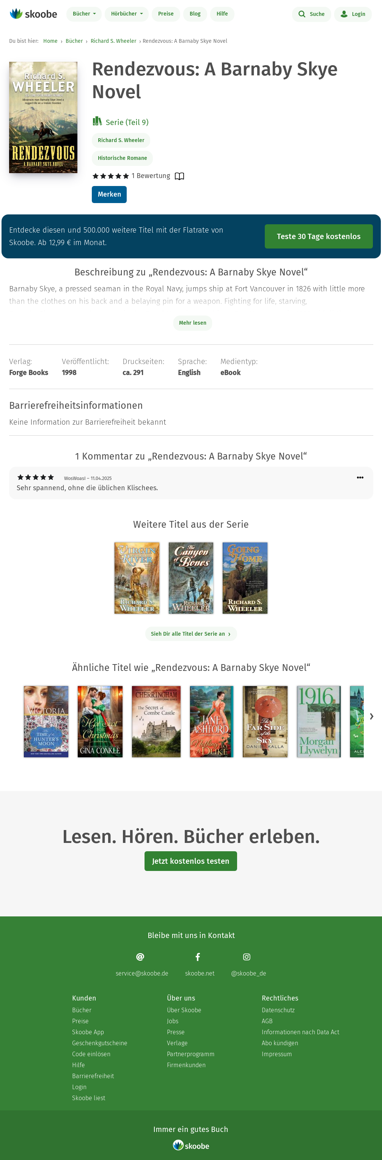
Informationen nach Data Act (300, 1032)
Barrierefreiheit (93, 1076)
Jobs (172, 1021)
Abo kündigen (280, 1043)
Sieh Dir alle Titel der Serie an (191, 634)
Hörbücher (124, 14)
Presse (176, 1032)
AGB (267, 1021)
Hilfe (222, 14)
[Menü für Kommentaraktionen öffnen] (360, 478)
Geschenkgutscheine (99, 1043)
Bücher (82, 14)
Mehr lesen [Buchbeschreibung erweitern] (192, 323)
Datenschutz (278, 1010)
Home (50, 41)
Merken (109, 194)
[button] (371, 716)
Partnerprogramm (191, 1054)
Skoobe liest (88, 1098)
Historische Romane (122, 158)
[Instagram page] (248, 964)
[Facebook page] (200, 964)
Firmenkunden (186, 1065)
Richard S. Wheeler (113, 41)
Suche (312, 13)
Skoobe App (88, 1032)
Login (353, 13)
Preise (166, 14)
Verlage (177, 1043)
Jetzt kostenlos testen (191, 861)
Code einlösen (91, 1054)
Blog (195, 14)
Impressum (277, 1054)
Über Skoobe (184, 1010)
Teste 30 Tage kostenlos (319, 236)
